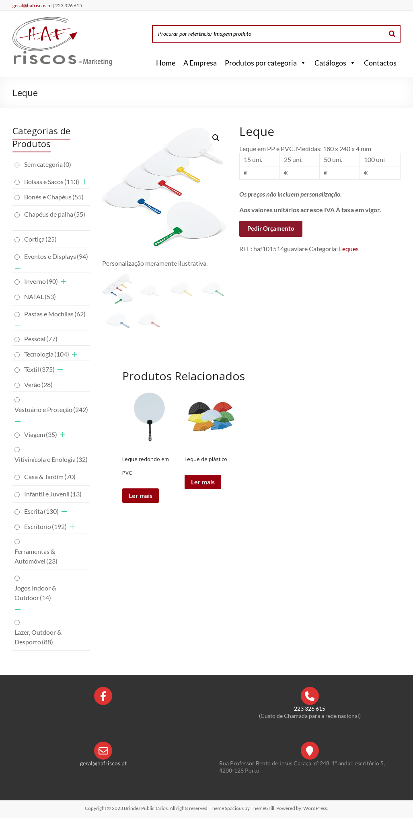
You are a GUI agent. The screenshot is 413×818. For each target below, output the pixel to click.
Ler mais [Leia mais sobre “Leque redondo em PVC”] (140, 495)
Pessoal (41, 338)
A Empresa (200, 62)
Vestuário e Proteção (51, 409)
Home (165, 62)
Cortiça (40, 239)
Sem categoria (47, 164)
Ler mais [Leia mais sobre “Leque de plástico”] (203, 482)
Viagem (40, 434)
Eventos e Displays (56, 256)
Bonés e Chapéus (54, 197)
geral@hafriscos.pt (32, 5)
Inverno (41, 281)
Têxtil (39, 369)
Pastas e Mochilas (55, 314)
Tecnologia (46, 354)
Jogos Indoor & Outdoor (35, 592)
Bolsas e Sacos (51, 181)
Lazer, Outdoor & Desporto (38, 637)
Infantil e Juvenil (53, 494)
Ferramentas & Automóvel (36, 556)
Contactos (380, 62)
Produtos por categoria (265, 62)
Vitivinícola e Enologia (51, 459)
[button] (301, 62)
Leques (349, 248)
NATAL (40, 296)
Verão (38, 384)
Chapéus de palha (54, 214)
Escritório (45, 526)
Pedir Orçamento (270, 228)
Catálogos (335, 62)
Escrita (41, 511)
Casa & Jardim (50, 476)
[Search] (392, 33)
